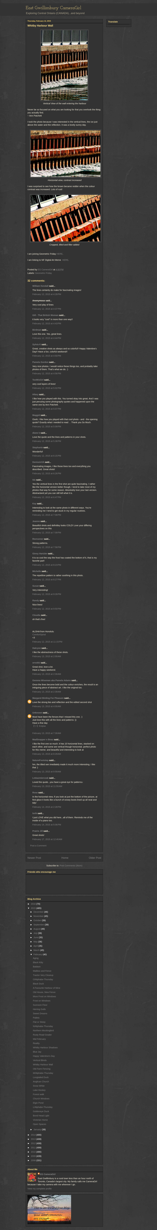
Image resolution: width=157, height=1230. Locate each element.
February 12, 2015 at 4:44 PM (46, 338)
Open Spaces (39, 1124)
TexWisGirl (38, 380)
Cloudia (36, 615)
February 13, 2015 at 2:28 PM (46, 807)
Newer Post (34, 857)
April (35, 946)
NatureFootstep (40, 760)
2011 (33, 1147)
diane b (36, 433)
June (36, 937)
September (39, 924)
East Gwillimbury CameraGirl (53, 8)
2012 (33, 1143)
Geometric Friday (43, 273)
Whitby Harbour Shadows (45, 1047)
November (38, 916)
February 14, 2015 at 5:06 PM (46, 824)
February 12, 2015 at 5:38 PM (46, 441)
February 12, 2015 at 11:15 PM (47, 642)
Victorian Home (40, 1120)
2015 (33, 908)
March (36, 950)
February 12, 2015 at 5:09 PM (46, 426)
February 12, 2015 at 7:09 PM (46, 532)
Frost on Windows (41, 1000)
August (37, 929)
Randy (35, 600)
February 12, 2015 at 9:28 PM (46, 594)
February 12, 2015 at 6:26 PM (46, 473)
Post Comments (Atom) (71, 865)
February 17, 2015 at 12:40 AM (47, 839)
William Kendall (40, 286)
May (35, 941)
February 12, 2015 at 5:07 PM (46, 409)
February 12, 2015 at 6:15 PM (46, 456)
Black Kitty (38, 962)
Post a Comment (38, 845)
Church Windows (41, 1098)
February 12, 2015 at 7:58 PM (46, 547)
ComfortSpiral (39, 634)
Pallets (36, 1018)
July (35, 933)
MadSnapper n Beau (42, 739)
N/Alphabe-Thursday (43, 1026)
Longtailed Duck (41, 1077)
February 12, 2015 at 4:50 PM (46, 356)
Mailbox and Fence (42, 971)
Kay (34, 503)
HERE (60, 254)
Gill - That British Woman (45, 315)
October (37, 920)
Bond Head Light (41, 1115)
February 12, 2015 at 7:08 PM (46, 515)
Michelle (36, 571)
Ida (34, 480)
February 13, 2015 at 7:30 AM (46, 733)
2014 (33, 1135)
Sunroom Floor (40, 1005)
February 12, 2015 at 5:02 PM (46, 388)
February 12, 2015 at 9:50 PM (46, 609)
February (38, 954)
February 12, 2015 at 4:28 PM (46, 294)
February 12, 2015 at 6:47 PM (46, 497)
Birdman (36, 330)
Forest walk (38, 1094)
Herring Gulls (39, 1009)
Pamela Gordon (40, 362)
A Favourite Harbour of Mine (46, 988)
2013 (33, 1139)
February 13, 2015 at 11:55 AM (47, 786)
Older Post (95, 857)
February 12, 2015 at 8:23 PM (46, 565)
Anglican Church (41, 1081)
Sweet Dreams (40, 1013)
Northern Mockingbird (43, 1030)
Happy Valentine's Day (44, 1056)
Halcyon (36, 648)
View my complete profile (39, 1188)
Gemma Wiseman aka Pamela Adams (51, 680)
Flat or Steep (39, 1022)
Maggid (36, 415)
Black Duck (38, 983)
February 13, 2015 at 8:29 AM (46, 754)
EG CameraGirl (47, 1174)
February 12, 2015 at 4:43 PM (46, 323)
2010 (33, 1152)
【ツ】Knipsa (39, 726)
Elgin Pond (38, 1103)
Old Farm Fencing (41, 1069)
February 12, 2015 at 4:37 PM (46, 309)
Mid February (39, 1039)
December (38, 912)
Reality (36, 1043)
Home (64, 857)
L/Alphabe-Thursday (43, 1107)
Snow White (39, 1086)
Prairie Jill (37, 831)
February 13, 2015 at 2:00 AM (46, 656)
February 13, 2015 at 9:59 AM (46, 771)
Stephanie (37, 447)
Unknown (37, 712)
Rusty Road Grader (42, 1035)
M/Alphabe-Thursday (43, 1073)
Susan (35, 586)
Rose (35, 792)
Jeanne (36, 521)
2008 (33, 1160)
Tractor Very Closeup (43, 975)
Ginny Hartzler (39, 553)
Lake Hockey (39, 1090)
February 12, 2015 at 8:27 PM (46, 579)
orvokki (36, 662)
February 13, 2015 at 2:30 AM (46, 674)
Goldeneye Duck (41, 1111)
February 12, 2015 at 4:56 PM (46, 373)
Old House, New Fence (44, 992)
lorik (34, 813)
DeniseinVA (38, 462)
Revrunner (37, 539)
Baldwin (37, 966)
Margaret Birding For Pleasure (48, 698)
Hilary (35, 394)
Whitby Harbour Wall (43, 1064)
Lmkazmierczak (40, 778)
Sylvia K (36, 344)
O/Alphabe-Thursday (43, 979)
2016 (33, 904)
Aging (35, 958)
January (37, 1129)
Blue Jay (37, 1052)
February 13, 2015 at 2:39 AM (46, 692)
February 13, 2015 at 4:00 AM (46, 706)
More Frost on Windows (44, 996)
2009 (33, 1156)
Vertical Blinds (40, 1060)
